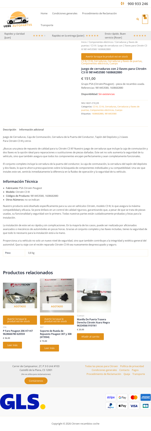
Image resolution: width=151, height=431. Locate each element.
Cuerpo (114, 63)
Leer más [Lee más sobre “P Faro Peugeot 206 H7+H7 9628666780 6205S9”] (12, 345)
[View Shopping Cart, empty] (145, 19)
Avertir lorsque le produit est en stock (107, 56)
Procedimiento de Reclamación (104, 374)
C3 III (93, 45)
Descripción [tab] (9, 129)
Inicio (84, 41)
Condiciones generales (104, 370)
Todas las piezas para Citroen (101, 366)
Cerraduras (100, 61)
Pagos (135, 370)
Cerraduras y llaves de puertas (125, 61)
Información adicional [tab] (31, 129)
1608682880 (98, 113)
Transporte (138, 374)
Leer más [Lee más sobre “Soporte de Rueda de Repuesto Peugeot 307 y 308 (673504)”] (49, 348)
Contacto (124, 370)
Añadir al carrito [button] (90, 336)
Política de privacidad (132, 366)
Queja (127, 374)
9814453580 (110, 113)
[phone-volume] (122, 3)
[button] (138, 19)
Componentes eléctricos (101, 41)
